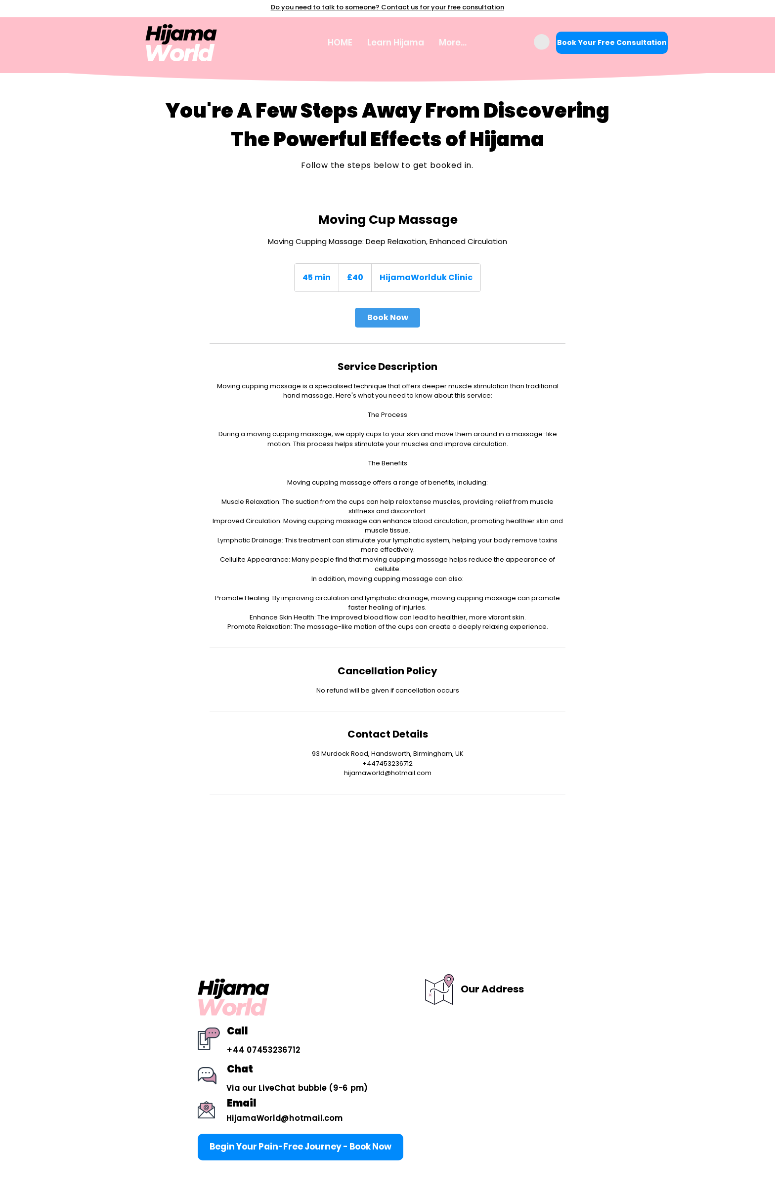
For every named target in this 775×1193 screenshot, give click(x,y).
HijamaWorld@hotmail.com (284, 1118)
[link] (387, 318)
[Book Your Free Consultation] (612, 43)
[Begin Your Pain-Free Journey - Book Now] (300, 1147)
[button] (542, 42)
